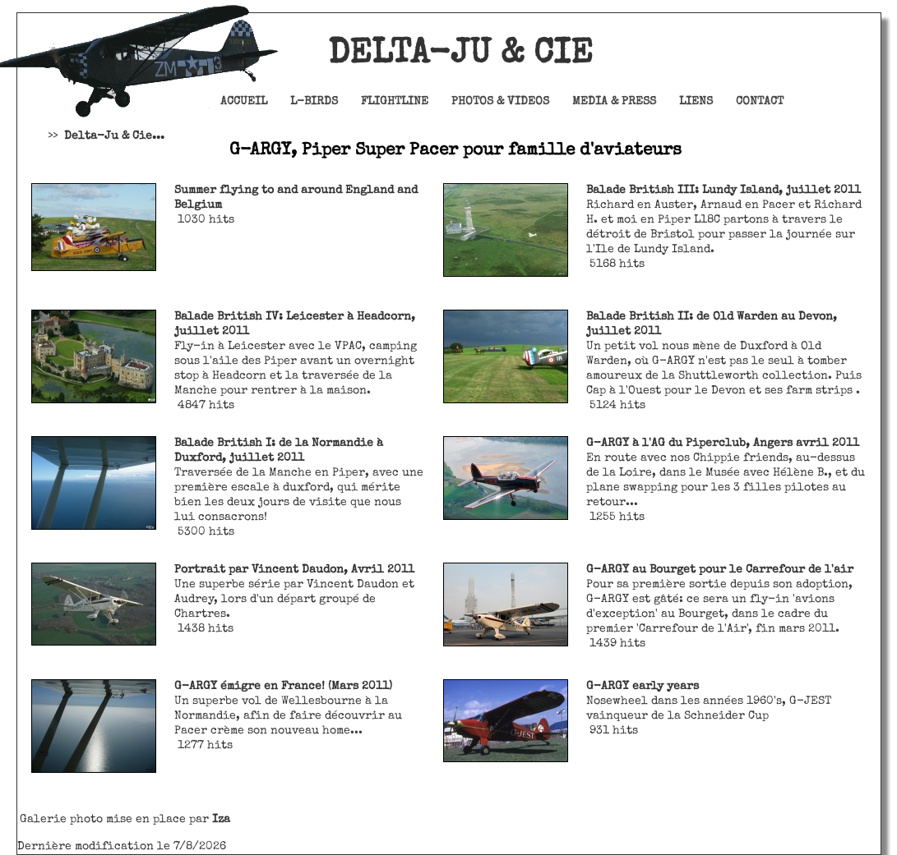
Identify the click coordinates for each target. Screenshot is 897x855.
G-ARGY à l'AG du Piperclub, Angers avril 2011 (722, 443)
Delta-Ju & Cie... (114, 136)
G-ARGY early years (642, 686)
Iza (221, 819)
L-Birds (314, 102)
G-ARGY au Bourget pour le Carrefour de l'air (719, 570)
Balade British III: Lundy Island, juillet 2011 (723, 190)
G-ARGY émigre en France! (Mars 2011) (283, 686)
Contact (760, 102)
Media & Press (614, 102)
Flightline (394, 102)
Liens (696, 102)
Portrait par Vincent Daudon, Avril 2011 (294, 570)
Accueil (243, 102)
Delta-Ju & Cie (416, 55)
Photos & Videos (500, 102)
